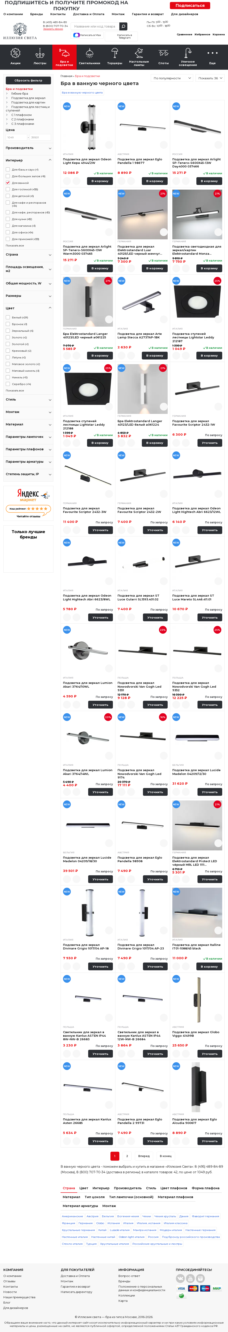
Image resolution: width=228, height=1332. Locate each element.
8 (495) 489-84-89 (55, 22)
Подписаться (190, 5)
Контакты (58, 14)
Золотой (20, 344)
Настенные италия (75, 1237)
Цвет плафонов (174, 1188)
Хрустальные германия (78, 1230)
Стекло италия (72, 1243)
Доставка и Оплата (88, 14)
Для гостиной (25, 189)
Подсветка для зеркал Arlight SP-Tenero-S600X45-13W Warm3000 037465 (87, 250)
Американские (72, 1216)
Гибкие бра (19, 93)
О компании (13, 14)
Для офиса (22, 232)
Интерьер (101, 1188)
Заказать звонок (53, 29)
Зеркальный (22, 330)
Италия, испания (148, 1223)
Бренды (36, 14)
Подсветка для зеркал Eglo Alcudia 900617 (194, 1121)
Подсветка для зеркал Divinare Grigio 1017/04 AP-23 (141, 946)
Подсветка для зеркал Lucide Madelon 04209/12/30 (196, 771)
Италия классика (175, 1223)
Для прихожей (25, 239)
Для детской (23, 196)
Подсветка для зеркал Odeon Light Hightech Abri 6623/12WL (196, 510)
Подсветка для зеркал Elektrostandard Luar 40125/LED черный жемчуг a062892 (139, 250)
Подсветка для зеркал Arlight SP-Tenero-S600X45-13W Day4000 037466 (196, 162)
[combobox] (172, 78)
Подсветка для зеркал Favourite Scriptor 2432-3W (84, 510)
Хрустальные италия (114, 1243)
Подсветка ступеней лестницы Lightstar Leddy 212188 (84, 424)
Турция (91, 1243)
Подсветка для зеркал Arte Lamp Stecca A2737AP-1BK (140, 335)
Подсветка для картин (28, 102)
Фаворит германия (205, 1216)
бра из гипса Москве (121, 1317)
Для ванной (20, 183)
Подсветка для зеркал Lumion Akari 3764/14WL (87, 771)
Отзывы (9, 1281)
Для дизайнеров (184, 14)
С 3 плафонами (22, 123)
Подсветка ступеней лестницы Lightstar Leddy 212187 (193, 337)
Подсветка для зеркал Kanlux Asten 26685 (87, 1121)
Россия (153, 1237)
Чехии (146, 1216)
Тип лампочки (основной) (131, 1197)
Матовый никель (25, 370)
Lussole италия (120, 1230)
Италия (128, 1223)
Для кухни (22, 219)
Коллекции (126, 1295)
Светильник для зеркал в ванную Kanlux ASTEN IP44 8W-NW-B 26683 (84, 1035)
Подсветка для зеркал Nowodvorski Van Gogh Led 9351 (139, 686)
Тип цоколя (95, 1197)
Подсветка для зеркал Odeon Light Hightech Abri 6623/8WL (87, 597)
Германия (86, 1223)
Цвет (83, 1188)
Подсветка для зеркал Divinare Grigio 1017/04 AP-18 (86, 946)
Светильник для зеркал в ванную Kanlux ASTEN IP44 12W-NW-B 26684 (139, 1035)
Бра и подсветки (19, 89)
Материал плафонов (175, 1197)
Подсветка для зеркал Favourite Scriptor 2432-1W (193, 422)
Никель (20, 377)
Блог (6, 1302)
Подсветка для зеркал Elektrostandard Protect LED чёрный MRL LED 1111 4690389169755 (194, 861)
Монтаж (118, 14)
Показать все (15, 245)
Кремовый (21, 350)
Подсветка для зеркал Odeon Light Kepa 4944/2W (87, 161)
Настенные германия (200, 1230)
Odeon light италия (132, 1237)
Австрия (92, 1216)
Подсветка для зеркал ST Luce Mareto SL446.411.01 (193, 597)
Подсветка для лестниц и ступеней (28, 108)
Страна (69, 1188)
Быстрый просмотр (109, 145)
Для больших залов (28, 176)
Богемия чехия (128, 1216)
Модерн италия (171, 1230)
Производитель (128, 1188)
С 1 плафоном (21, 115)
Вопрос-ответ (129, 1276)
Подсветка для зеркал (28, 98)
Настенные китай (103, 1237)
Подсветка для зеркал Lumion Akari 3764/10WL (87, 684)
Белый (20, 317)
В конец (166, 1156)
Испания (114, 1223)
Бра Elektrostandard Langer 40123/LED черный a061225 (85, 335)
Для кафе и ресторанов (29, 204)
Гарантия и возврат (148, 14)
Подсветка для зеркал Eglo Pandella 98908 (140, 859)
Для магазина (24, 225)
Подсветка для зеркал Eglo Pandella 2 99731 (140, 1121)
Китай (102, 1230)
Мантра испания (144, 1230)
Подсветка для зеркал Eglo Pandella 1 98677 (140, 161)
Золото (19, 337)
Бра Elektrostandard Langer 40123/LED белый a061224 (140, 422)
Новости (10, 1292)
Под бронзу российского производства (191, 1237)
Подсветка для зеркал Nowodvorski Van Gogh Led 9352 (194, 686)
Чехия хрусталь (165, 1216)
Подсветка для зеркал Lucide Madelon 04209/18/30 (87, 859)
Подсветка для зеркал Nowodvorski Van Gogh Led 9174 (139, 773)
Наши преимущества (19, 1297)
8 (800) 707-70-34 (55, 26)
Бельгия (108, 1216)
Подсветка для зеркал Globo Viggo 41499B (195, 1033)
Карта (123, 1300)
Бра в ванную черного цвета (82, 92)
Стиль (151, 1188)
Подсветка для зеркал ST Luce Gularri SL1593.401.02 (138, 597)
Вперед (144, 1156)
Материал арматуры (80, 1206)
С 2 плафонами (22, 119)
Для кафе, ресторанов (31, 212)
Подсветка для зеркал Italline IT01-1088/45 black (196, 946)
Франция (68, 1223)
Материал (71, 1197)
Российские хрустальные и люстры (157, 1243)
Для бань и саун (25, 169)
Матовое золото (26, 364)
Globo (100, 1223)
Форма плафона (206, 1188)
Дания (183, 1216)
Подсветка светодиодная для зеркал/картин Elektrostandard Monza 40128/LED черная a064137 (196, 250)
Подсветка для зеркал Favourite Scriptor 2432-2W (139, 510)
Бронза (19, 324)
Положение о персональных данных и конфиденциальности (141, 1288)
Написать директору (76, 1292)
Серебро (21, 384)
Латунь (19, 357)
